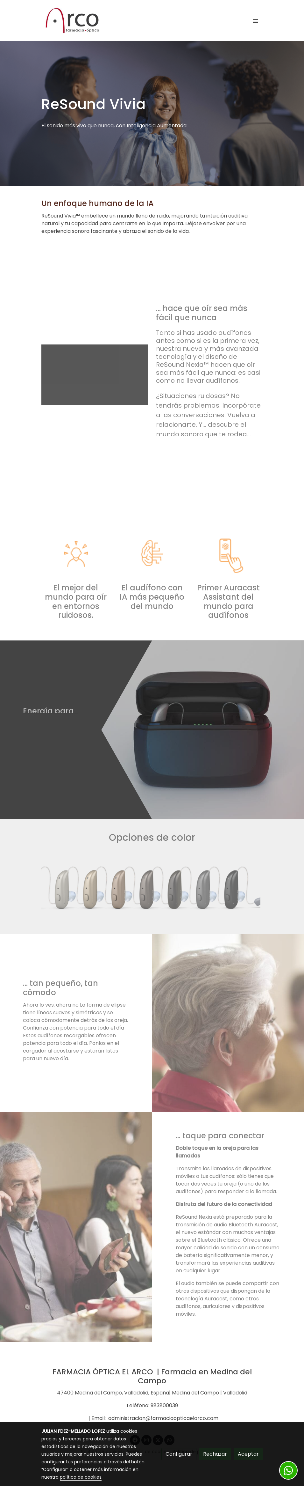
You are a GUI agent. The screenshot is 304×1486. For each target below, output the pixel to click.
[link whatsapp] (288, 1470)
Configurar (179, 1454)
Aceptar (248, 1454)
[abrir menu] (255, 21)
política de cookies (81, 1477)
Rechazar (215, 1454)
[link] (72, 20)
